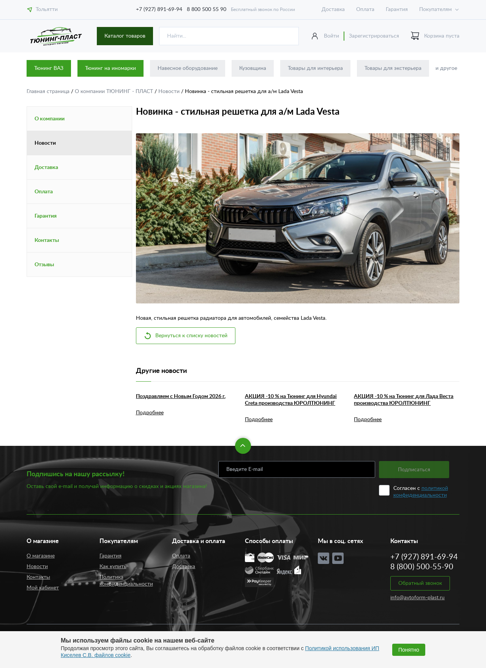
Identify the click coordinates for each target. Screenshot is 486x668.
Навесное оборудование (188, 68)
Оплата (365, 9)
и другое (446, 68)
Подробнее (150, 412)
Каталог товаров (124, 36)
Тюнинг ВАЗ (48, 68)
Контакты (47, 240)
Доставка (333, 9)
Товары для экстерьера (392, 68)
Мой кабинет (43, 588)
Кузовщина (252, 68)
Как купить (112, 566)
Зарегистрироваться (374, 36)
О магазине (41, 556)
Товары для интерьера (315, 68)
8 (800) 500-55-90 (421, 567)
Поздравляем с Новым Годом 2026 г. (181, 396)
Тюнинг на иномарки (110, 68)
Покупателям (435, 9)
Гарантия (397, 9)
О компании (50, 119)
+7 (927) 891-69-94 (159, 9)
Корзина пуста (434, 36)
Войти (331, 36)
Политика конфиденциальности (126, 581)
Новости (169, 91)
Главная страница (49, 91)
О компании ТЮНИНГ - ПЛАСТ (115, 91)
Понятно (408, 650)
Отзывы (44, 264)
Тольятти (42, 9)
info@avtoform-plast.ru (417, 597)
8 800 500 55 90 (206, 9)
